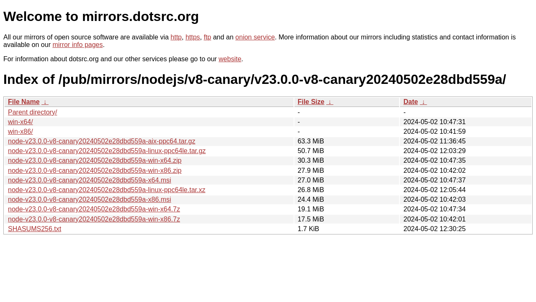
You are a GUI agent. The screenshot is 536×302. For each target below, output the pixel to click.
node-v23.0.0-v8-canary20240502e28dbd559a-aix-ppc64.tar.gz (101, 141)
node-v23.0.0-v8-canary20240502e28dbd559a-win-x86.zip (95, 170)
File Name (24, 101)
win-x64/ (20, 121)
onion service (255, 37)
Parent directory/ (32, 112)
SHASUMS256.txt (34, 228)
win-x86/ (20, 131)
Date (410, 101)
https (193, 37)
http (176, 37)
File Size (311, 101)
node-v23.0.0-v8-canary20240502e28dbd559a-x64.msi (89, 180)
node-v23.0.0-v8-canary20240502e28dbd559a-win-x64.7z (94, 209)
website (230, 58)
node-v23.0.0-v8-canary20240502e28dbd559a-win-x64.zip (95, 160)
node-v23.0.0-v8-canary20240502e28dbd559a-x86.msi (89, 199)
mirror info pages (77, 44)
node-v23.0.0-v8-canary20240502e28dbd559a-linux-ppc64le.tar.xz (106, 189)
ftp (207, 37)
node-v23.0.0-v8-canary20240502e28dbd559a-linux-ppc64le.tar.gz (107, 150)
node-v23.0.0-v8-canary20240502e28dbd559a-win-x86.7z (94, 219)
